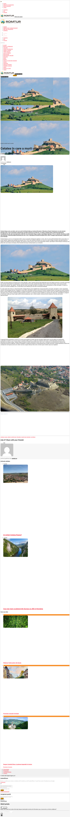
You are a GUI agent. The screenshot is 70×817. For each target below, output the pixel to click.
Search (14, 75)
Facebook (3, 782)
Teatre (4, 69)
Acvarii (5, 45)
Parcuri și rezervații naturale (10, 60)
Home (4, 3)
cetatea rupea (4, 437)
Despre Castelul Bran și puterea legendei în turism (17, 764)
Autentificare (4, 801)
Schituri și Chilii (7, 68)
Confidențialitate (7, 772)
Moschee (5, 56)
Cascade (5, 47)
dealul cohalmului (12, 437)
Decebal (19, 437)
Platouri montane (7, 64)
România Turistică (7, 767)
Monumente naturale (8, 55)
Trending (5, 9)
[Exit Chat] (4, 807)
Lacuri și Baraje (7, 53)
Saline (4, 67)
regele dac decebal (25, 437)
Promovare (6, 770)
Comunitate (6, 769)
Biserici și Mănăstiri (8, 46)
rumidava (33, 437)
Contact (5, 773)
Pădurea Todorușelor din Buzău (12, 663)
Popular (5, 12)
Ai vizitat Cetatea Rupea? (12, 535)
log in (2, 790)
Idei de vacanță (7, 6)
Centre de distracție (8, 49)
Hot (4, 11)
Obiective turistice (8, 5)
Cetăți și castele (7, 50)
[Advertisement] (35, 355)
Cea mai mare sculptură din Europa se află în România (23, 609)
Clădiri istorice (6, 51)
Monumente (6, 54)
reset (2, 798)
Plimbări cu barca (7, 65)
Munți (4, 58)
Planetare (5, 63)
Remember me (5, 789)
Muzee (5, 59)
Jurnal (4, 7)
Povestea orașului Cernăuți (11, 713)
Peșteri (5, 62)
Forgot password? (5, 791)
